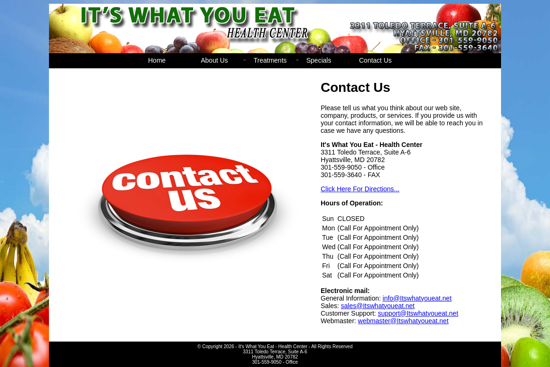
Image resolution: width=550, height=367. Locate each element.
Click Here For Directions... (360, 189)
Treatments (270, 60)
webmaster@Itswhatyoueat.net (403, 321)
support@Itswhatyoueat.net (418, 313)
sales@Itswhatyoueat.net (378, 306)
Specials (319, 60)
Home (157, 60)
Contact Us (375, 60)
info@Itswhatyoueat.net (417, 298)
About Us (214, 60)
